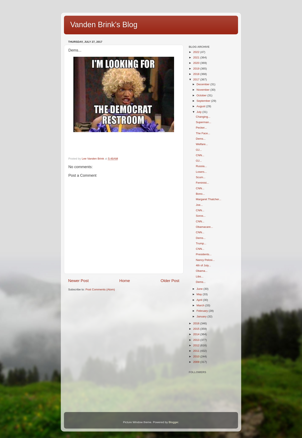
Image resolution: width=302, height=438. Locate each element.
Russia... (201, 166)
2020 (196, 62)
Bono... (200, 193)
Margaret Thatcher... (208, 199)
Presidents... (204, 254)
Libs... (199, 276)
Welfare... (202, 144)
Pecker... (201, 127)
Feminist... (202, 182)
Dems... (201, 138)
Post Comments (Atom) (100, 289)
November (203, 89)
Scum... (201, 177)
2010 (196, 356)
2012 (196, 345)
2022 (196, 52)
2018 (196, 74)
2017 (196, 79)
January (202, 316)
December (203, 84)
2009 (196, 361)
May (200, 294)
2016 (196, 323)
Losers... (201, 171)
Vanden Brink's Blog (103, 24)
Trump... (201, 243)
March (201, 305)
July (199, 111)
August (201, 106)
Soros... (201, 215)
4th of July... (203, 265)
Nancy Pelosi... (205, 260)
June (200, 288)
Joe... (199, 204)
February (203, 310)
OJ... (199, 149)
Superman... (203, 122)
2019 (196, 68)
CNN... (200, 155)
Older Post (170, 280)
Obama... (202, 270)
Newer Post (78, 280)
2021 (196, 57)
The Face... (203, 133)
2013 (196, 339)
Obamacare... (204, 226)
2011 (196, 350)
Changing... (203, 116)
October (202, 95)
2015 (196, 328)
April (200, 299)
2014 (196, 334)
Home (124, 280)
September (204, 100)
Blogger (173, 422)
